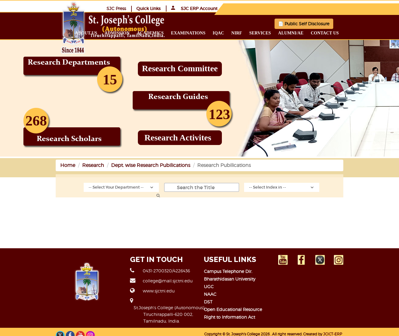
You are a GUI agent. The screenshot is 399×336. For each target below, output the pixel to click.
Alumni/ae (329, 32)
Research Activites (178, 137)
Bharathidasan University (230, 278)
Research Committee (180, 68)
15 (110, 79)
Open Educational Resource (233, 309)
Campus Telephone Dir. (228, 271)
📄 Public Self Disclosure (284, 23)
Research (54, 165)
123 (219, 114)
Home (29, 165)
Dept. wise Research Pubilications (112, 165)
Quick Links (313, 8)
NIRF (275, 32)
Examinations (227, 32)
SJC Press (281, 8)
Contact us (364, 32)
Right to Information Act (229, 316)
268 (36, 120)
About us (125, 32)
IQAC (257, 32)
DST (208, 301)
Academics (189, 32)
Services (299, 32)
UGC (209, 286)
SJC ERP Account (359, 8)
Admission (155, 32)
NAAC (210, 293)
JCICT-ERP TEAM (338, 327)
